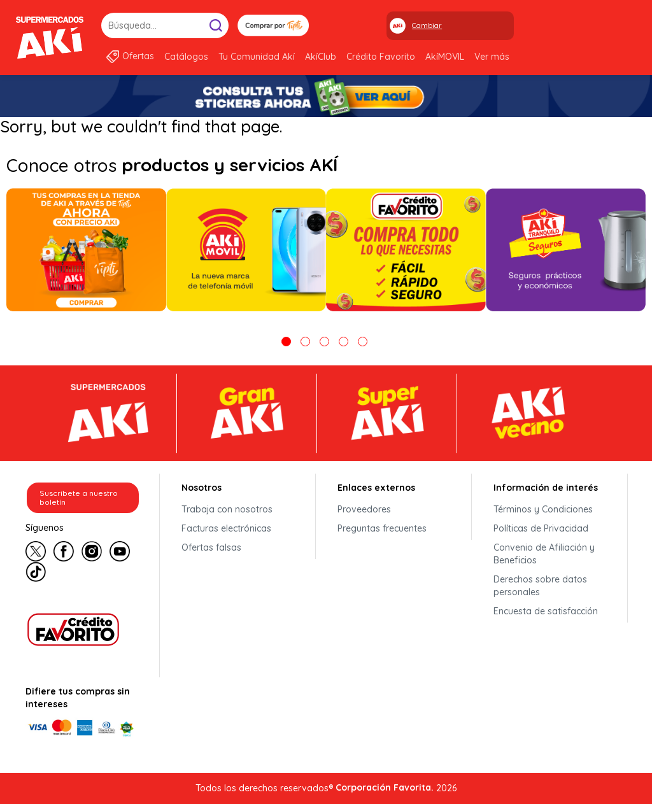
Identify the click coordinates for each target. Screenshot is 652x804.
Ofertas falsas (211, 547)
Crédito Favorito (380, 56)
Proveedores (364, 509)
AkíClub (320, 56)
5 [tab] (362, 341)
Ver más (491, 56)
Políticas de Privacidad (540, 528)
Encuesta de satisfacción (545, 611)
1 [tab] (286, 341)
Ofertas (138, 56)
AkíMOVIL (444, 56)
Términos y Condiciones (543, 509)
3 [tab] (324, 341)
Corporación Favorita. (385, 787)
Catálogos (186, 56)
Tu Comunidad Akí (256, 56)
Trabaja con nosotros (227, 509)
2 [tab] (305, 341)
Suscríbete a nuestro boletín (78, 497)
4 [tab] (343, 341)
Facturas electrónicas (226, 528)
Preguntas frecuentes (382, 528)
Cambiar (427, 25)
